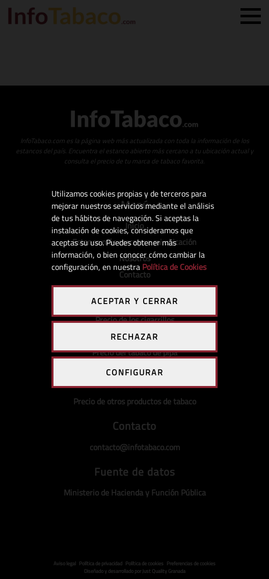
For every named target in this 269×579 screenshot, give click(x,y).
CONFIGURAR (135, 372)
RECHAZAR (134, 336)
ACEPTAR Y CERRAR (134, 301)
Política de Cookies (174, 267)
